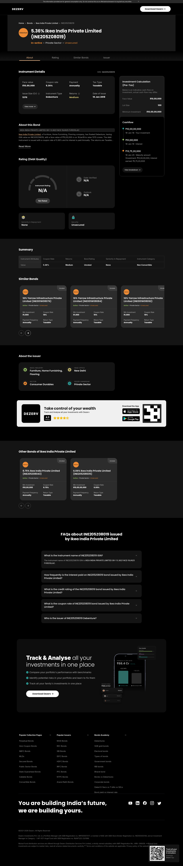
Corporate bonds (101, 782)
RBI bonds (98, 766)
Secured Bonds (26, 761)
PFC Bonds (62, 771)
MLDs (21, 756)
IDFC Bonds (62, 756)
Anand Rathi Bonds (65, 782)
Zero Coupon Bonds (28, 746)
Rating (55, 57)
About (29, 57)
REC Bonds (62, 746)
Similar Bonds (81, 57)
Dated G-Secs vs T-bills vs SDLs (108, 787)
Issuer (106, 57)
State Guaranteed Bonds (30, 771)
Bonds (30, 23)
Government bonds (102, 761)
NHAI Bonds (62, 741)
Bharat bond (99, 771)
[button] (35, 735)
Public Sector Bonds (28, 766)
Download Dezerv (155, 8)
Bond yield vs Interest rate (105, 792)
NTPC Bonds (62, 777)
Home (21, 23)
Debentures (99, 741)
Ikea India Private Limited (47, 23)
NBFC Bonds (24, 751)
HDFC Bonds (62, 761)
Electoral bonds (101, 751)
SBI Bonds (61, 751)
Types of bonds (101, 756)
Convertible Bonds (27, 782)
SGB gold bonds (101, 746)
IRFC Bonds (62, 766)
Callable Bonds (25, 777)
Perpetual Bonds (26, 741)
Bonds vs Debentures (103, 777)
